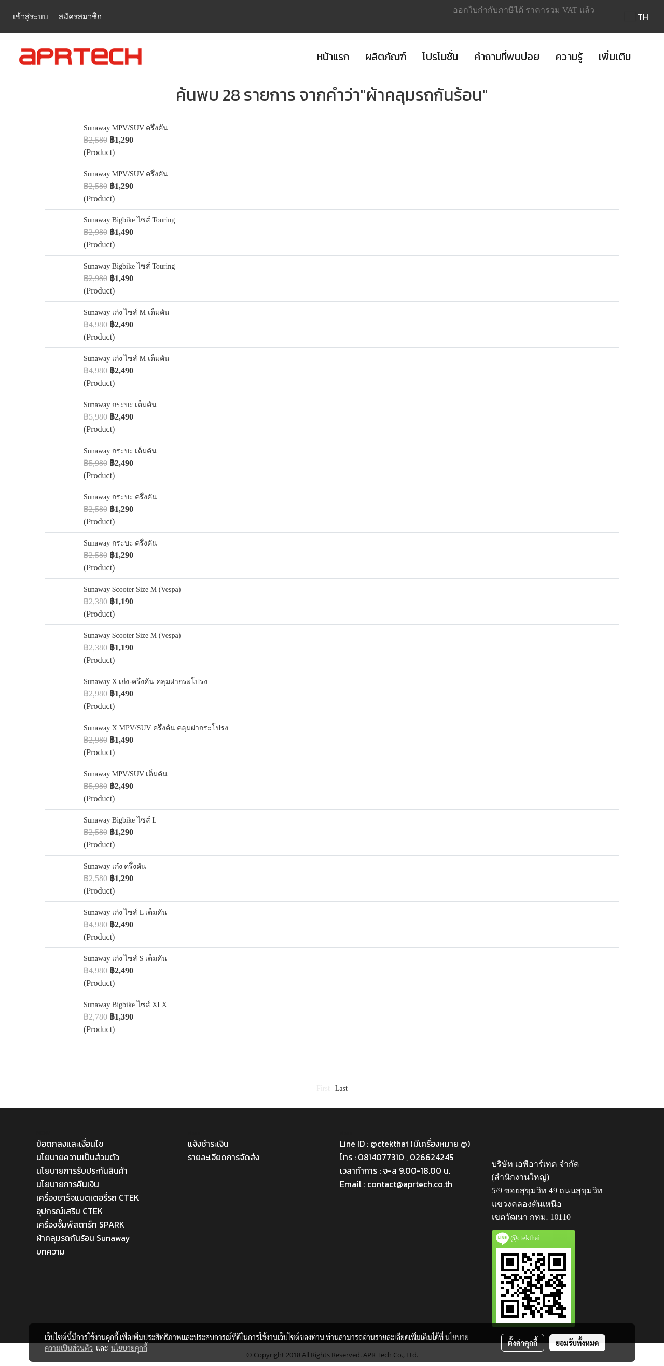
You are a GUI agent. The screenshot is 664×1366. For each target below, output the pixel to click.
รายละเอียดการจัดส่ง (223, 1157)
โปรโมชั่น (440, 56)
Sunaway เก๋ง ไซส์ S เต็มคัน (125, 959)
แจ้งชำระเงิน (208, 1143)
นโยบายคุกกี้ (129, 1348)
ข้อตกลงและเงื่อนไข (70, 1143)
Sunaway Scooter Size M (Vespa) (132, 589)
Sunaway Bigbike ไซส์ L (120, 820)
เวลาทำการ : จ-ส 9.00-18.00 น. (395, 1170)
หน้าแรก (333, 56)
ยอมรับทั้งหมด (577, 1342)
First (323, 1088)
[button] (648, 56)
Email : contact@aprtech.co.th (396, 1184)
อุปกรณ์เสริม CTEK (69, 1211)
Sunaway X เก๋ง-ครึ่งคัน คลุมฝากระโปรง (146, 682)
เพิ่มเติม (615, 56)
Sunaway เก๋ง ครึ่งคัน (115, 866)
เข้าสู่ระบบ (30, 16)
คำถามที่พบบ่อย (507, 56)
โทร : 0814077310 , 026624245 (396, 1157)
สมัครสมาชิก (80, 16)
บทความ (50, 1251)
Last (341, 1088)
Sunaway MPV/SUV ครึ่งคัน (126, 128)
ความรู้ (569, 56)
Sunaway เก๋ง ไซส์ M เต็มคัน (127, 312)
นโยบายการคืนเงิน (67, 1184)
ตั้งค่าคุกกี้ (522, 1342)
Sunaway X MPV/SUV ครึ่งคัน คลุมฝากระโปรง (156, 728)
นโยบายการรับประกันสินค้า (82, 1170)
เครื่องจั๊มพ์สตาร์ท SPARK (80, 1224)
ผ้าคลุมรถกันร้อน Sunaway (83, 1238)
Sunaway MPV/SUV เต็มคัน (126, 774)
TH (636, 16)
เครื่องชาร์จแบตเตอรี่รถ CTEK (87, 1197)
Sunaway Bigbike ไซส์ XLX (125, 1005)
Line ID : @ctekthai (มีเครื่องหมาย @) (405, 1143)
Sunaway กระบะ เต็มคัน (120, 405)
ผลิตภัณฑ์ (385, 56)
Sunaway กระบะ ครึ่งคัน (120, 497)
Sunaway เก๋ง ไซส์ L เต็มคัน (125, 912)
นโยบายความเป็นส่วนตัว (77, 1157)
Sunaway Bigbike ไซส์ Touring (129, 220)
